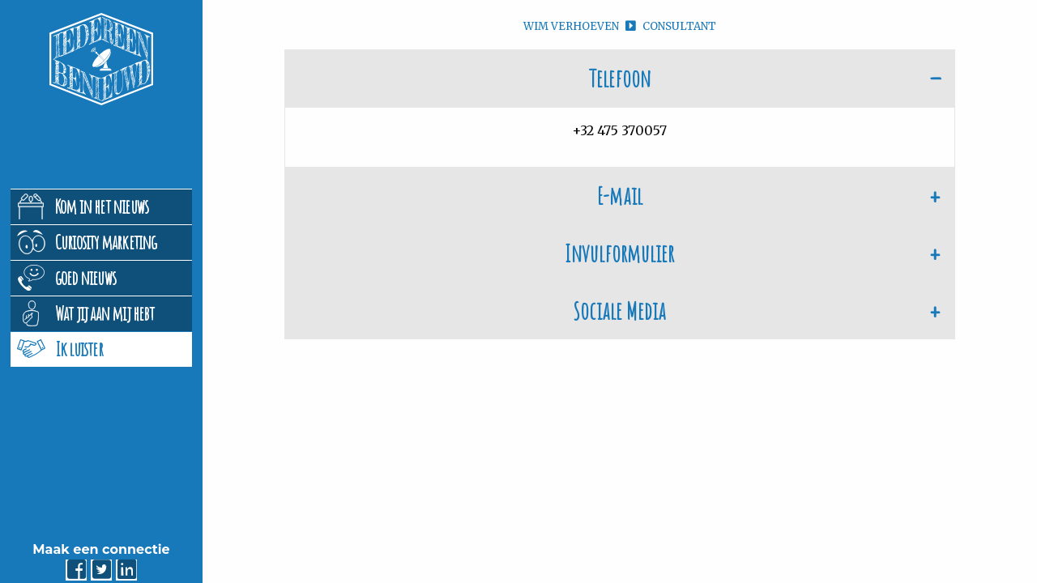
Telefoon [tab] (620, 78)
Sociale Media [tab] (619, 311)
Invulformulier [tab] (619, 253)
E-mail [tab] (619, 196)
